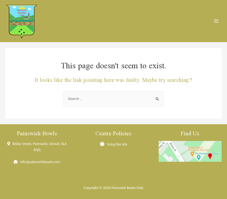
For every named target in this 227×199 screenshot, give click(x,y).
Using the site (117, 144)
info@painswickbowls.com (40, 162)
